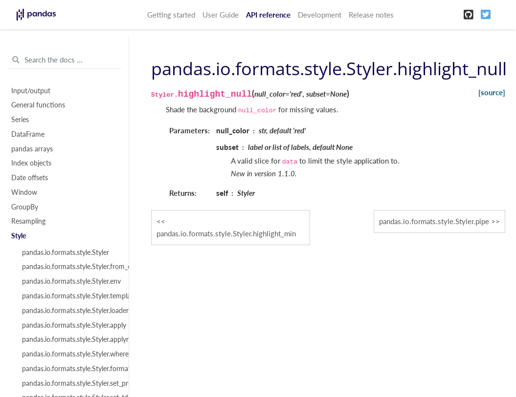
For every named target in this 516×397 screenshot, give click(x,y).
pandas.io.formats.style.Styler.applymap (69, 339)
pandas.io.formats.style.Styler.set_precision (69, 383)
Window (24, 192)
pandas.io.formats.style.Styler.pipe (434, 221)
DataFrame (28, 134)
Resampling (28, 221)
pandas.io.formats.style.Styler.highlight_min (226, 233)
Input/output (30, 91)
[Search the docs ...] (64, 60)
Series (20, 120)
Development (319, 14)
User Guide (220, 14)
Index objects (31, 163)
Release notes (371, 14)
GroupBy (24, 207)
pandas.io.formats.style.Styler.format (69, 369)
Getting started (171, 14)
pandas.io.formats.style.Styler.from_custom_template (69, 267)
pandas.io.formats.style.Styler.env (69, 281)
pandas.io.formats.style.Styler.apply (69, 325)
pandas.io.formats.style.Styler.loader (69, 310)
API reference (268, 14)
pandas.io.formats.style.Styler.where (69, 354)
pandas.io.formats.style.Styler (65, 252)
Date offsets (29, 178)
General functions (38, 105)
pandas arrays (32, 149)
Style (18, 236)
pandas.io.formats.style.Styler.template (69, 296)
